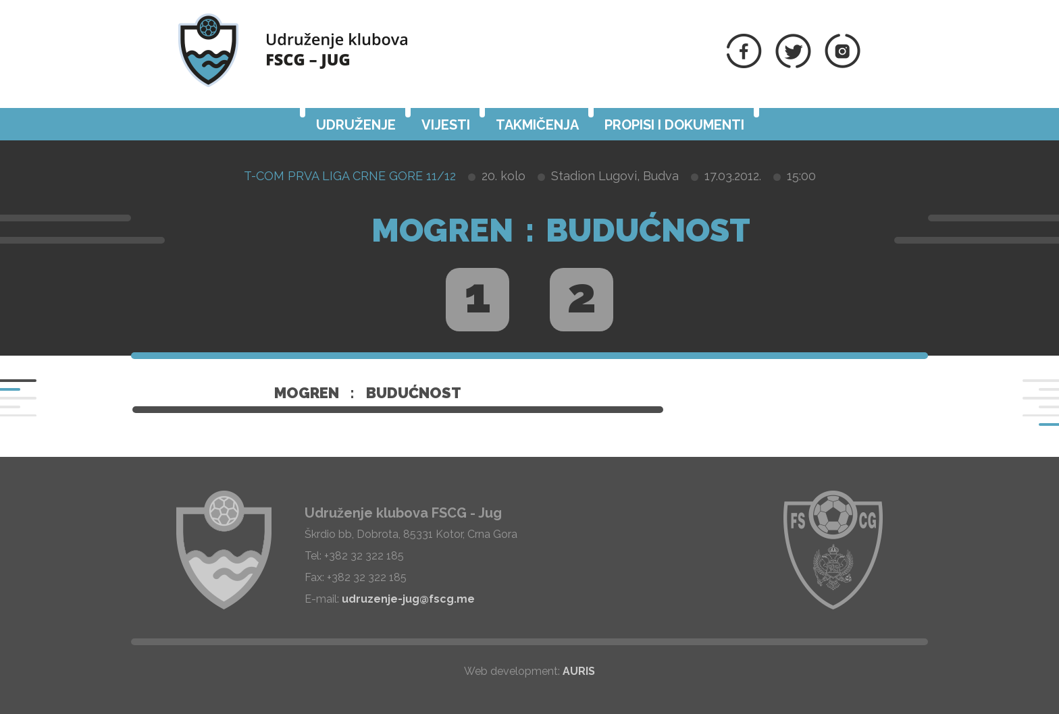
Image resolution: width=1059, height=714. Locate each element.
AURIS (579, 671)
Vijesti (445, 125)
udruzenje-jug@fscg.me (408, 599)
